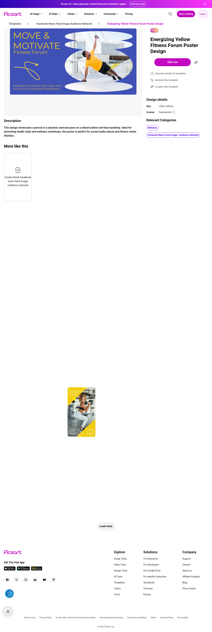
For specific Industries (154, 576)
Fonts (117, 594)
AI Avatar (148, 588)
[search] (170, 14)
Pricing (147, 594)
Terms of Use (29, 617)
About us (187, 570)
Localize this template (166, 86)
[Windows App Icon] (36, 569)
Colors (117, 588)
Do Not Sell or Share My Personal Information (76, 617)
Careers (186, 564)
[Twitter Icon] (16, 579)
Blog (184, 582)
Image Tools (120, 558)
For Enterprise (150, 558)
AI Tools (118, 576)
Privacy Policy (45, 617)
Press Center (189, 588)
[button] (36, 14)
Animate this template (166, 80)
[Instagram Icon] (26, 579)
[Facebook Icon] (7, 579)
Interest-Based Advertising (111, 617)
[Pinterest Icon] (53, 579)
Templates (119, 582)
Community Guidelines (137, 617)
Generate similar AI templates (170, 73)
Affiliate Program (191, 576)
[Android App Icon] (23, 569)
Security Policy (166, 617)
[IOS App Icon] (10, 569)
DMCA (153, 617)
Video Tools (120, 564)
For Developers (151, 564)
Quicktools (149, 582)
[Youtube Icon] (44, 579)
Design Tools (120, 570)
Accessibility (182, 617)
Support (186, 558)
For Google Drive (152, 570)
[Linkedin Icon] (35, 579)
